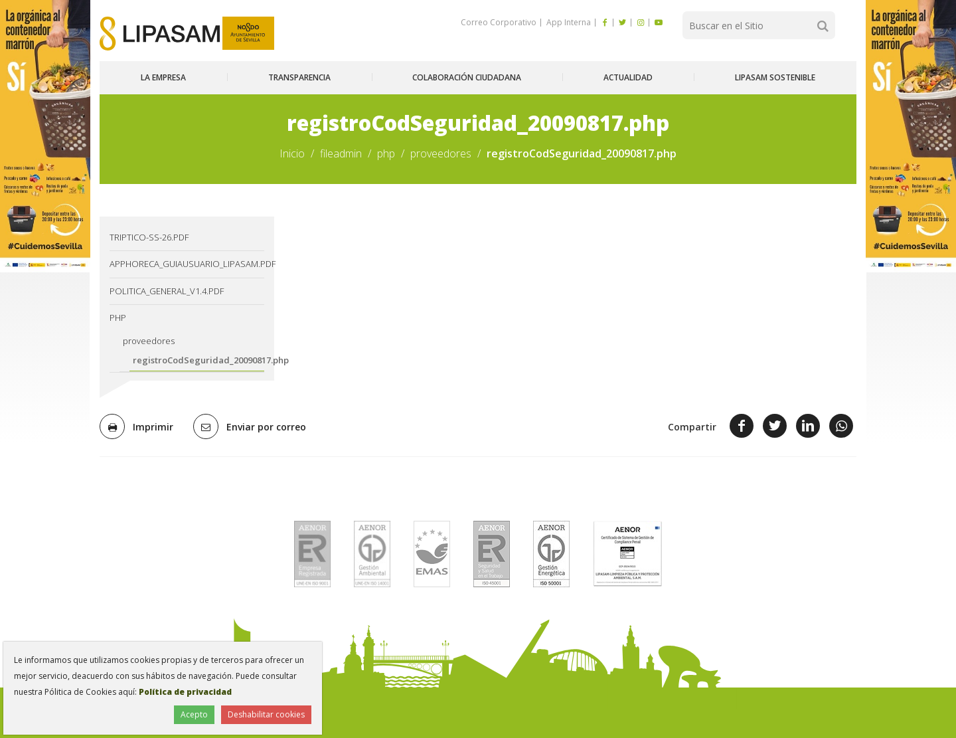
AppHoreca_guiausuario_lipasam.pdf (187, 264)
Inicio (292, 153)
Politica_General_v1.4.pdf (167, 291)
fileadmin (341, 153)
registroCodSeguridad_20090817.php (198, 360)
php (386, 153)
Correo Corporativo (498, 22)
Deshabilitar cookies (266, 714)
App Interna (567, 22)
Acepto (194, 714)
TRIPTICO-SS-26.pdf (149, 237)
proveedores (440, 153)
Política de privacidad (185, 691)
